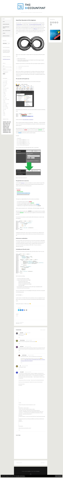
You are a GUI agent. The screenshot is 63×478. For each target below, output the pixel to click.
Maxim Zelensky (22, 340)
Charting (4, 85)
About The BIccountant (6, 30)
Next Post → (43, 462)
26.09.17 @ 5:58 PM (29, 340)
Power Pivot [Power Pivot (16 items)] (4, 129)
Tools (3, 115)
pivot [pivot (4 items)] (8, 126)
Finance (4, 95)
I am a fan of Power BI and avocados (35, 24)
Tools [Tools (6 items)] (9, 132)
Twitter (51, 22)
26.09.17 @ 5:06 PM (27, 332)
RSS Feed (51, 24)
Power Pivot (4, 106)
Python (4, 109)
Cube (3, 86)
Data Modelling (5, 88)
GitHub (55, 22)
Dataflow (4, 89)
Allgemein (4, 82)
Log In (4, 73)
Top (30, 474)
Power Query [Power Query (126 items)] (4, 130)
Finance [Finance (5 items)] (6, 123)
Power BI (4, 105)
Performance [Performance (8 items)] (4, 126)
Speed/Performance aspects (6, 27)
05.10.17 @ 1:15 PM (31, 355)
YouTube (53, 22)
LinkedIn (57, 22)
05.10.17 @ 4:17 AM (28, 346)
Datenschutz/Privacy (6, 35)
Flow (3, 96)
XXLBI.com (35, 28)
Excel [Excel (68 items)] (4, 123)
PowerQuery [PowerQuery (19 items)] (8, 129)
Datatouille (21, 332)
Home (4, 21)
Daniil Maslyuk (19, 24)
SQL (3, 112)
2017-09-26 (17, 322)
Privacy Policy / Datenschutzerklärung (20, 476)
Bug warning (4, 83)
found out (22, 182)
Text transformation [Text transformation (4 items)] (5, 132)
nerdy (3, 102)
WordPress (29, 471)
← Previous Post (19, 462)
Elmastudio (37, 471)
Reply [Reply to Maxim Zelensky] (19, 343)
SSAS (3, 113)
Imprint (4, 33)
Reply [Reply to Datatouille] (19, 337)
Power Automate (5, 103)
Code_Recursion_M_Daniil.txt (28, 119)
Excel (3, 93)
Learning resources (6, 24)
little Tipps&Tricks (5, 99)
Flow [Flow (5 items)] (9, 123)
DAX (3, 92)
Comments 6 (22, 322)
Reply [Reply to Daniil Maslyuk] (21, 362)
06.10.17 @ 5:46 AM (25, 365)
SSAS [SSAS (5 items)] (9, 130)
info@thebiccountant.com (6, 59)
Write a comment (42, 329)
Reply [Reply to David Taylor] (19, 352)
